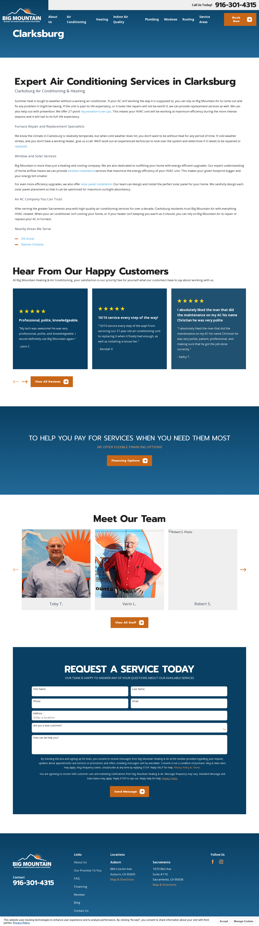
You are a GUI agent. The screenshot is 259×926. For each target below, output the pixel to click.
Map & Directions (122, 879)
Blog (77, 902)
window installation (81, 171)
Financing (80, 887)
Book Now (242, 19)
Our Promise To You (88, 870)
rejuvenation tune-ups (96, 111)
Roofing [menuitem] (188, 19)
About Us (80, 862)
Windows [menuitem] (170, 19)
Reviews (79, 894)
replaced (21, 146)
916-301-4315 (235, 5)
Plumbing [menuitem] (152, 19)
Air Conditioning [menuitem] (76, 19)
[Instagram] (221, 862)
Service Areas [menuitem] (204, 19)
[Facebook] (213, 862)
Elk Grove (27, 239)
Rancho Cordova (32, 244)
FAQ (77, 878)
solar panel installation (96, 184)
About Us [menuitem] (52, 19)
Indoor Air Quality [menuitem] (120, 19)
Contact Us (81, 911)
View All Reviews (52, 381)
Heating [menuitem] (102, 19)
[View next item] (25, 382)
